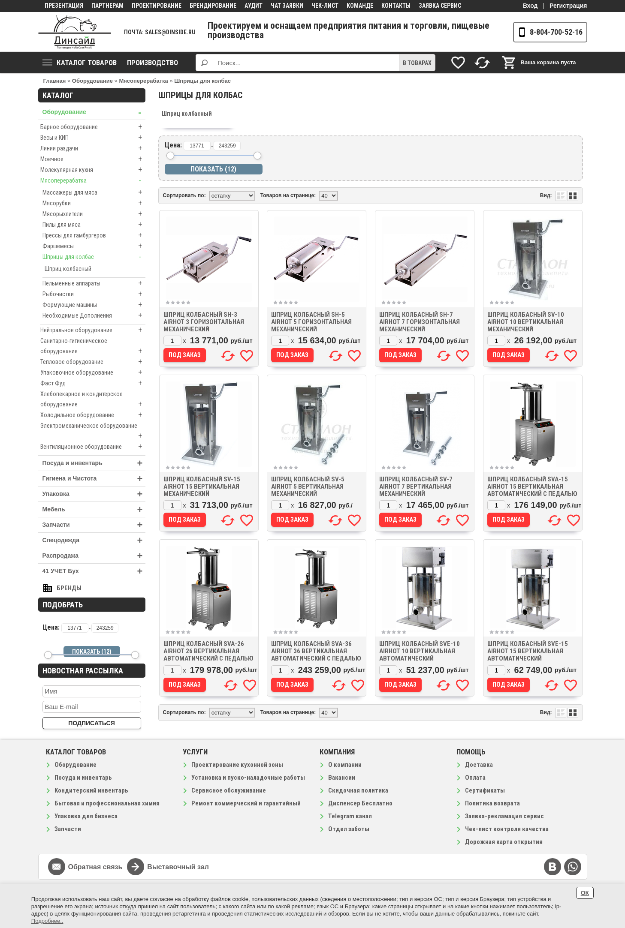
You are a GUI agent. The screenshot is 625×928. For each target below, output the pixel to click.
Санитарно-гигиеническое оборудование (92, 346)
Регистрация (568, 5)
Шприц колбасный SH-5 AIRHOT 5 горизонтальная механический (311, 322)
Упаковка (93, 494)
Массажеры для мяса (93, 192)
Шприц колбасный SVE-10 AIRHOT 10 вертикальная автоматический (419, 651)
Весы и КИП (92, 137)
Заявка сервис (440, 5)
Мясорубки (93, 203)
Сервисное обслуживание (228, 790)
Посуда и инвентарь (93, 463)
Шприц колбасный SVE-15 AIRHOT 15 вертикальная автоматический (527, 651)
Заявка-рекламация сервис (504, 816)
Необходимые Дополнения (93, 315)
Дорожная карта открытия (504, 842)
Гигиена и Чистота (93, 478)
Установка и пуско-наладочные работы (248, 777)
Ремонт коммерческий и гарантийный (246, 803)
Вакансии (341, 777)
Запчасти (93, 525)
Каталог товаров (79, 62)
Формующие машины (93, 305)
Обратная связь (95, 867)
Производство (152, 62)
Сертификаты (485, 790)
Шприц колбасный (68, 268)
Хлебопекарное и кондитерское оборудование (92, 399)
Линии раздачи (92, 148)
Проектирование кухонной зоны (237, 765)
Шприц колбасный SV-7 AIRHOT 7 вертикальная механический (416, 486)
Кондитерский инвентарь (91, 790)
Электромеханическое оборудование (92, 431)
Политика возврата (492, 803)
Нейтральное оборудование (92, 330)
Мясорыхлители (93, 214)
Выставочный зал (178, 867)
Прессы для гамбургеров (93, 235)
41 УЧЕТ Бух (93, 571)
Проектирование (156, 5)
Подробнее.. (47, 921)
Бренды (69, 588)
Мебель (93, 509)
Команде (360, 5)
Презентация (64, 5)
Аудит (254, 5)
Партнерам (107, 5)
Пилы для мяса (93, 224)
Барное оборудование (92, 127)
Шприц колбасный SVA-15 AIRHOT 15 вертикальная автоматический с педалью (532, 486)
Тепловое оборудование (92, 362)
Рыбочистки (93, 294)
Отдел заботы (348, 829)
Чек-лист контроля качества (507, 829)
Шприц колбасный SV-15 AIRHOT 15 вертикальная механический (201, 486)
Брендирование (213, 5)
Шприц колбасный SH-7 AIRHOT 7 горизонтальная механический (419, 322)
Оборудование (93, 112)
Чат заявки (287, 5)
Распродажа (93, 555)
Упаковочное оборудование (92, 372)
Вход (530, 5)
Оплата (475, 777)
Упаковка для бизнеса (86, 816)
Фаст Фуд (92, 383)
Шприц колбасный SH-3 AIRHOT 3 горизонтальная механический (203, 322)
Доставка (479, 765)
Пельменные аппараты (93, 283)
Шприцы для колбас (93, 257)
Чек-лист (324, 5)
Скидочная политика (358, 790)
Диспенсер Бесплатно (360, 803)
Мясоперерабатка (92, 180)
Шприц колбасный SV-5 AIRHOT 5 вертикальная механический (307, 486)
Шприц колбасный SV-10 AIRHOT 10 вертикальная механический (525, 322)
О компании (345, 765)
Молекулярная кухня (92, 170)
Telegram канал (350, 816)
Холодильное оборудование (92, 415)
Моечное (92, 159)
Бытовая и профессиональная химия (107, 803)
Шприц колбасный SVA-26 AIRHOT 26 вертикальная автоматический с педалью (208, 651)
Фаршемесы (93, 246)
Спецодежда (93, 540)
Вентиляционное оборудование (92, 446)
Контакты (396, 5)
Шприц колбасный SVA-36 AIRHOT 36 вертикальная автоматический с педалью (316, 651)
